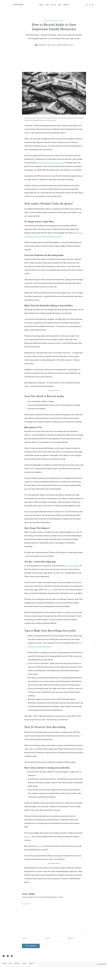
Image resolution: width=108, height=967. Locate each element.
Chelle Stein (42, 45)
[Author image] (36, 45)
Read (59, 4)
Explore (66, 4)
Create (41, 4)
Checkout (17, 963)
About (5, 963)
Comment (27, 904)
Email (47, 938)
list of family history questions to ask (51, 163)
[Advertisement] (54, 61)
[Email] (87, 5)
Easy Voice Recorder (72, 566)
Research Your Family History (54, 20)
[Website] (76, 938)
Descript (50, 590)
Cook (47, 4)
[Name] (32, 938)
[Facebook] (89, 5)
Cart (10, 963)
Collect (53, 4)
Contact (31, 963)
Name (25, 938)
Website (70, 938)
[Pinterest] (92, 5)
